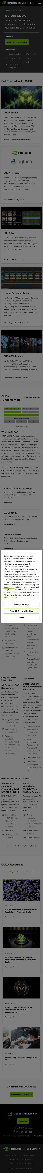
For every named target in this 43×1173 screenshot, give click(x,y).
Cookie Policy (9, 587)
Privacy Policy (29, 584)
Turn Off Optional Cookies (21, 611)
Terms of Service (19, 590)
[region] (21, 586)
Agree (21, 617)
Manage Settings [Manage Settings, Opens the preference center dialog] (21, 604)
